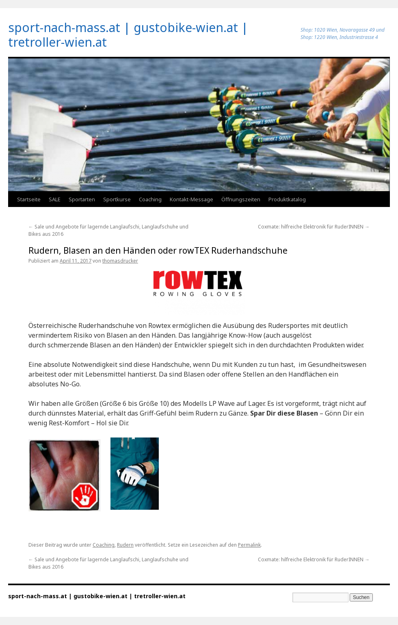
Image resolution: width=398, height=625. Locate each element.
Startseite (29, 199)
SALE (55, 199)
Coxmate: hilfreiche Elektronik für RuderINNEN (314, 226)
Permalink (249, 544)
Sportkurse (117, 199)
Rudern (125, 544)
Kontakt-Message (191, 199)
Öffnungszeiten (240, 199)
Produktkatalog (287, 199)
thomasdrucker (120, 260)
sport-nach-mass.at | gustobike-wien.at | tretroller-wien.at (128, 34)
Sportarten (82, 199)
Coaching (150, 199)
